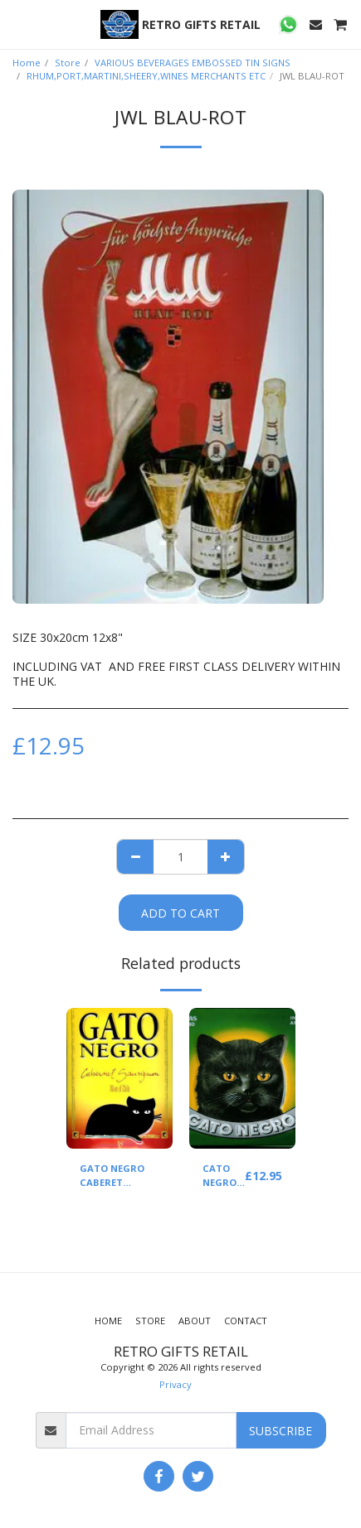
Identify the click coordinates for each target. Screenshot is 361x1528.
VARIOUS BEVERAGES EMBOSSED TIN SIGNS (192, 62)
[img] (119, 1079)
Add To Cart (180, 913)
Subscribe (280, 1431)
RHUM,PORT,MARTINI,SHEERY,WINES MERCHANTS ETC (146, 76)
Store (67, 62)
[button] (18, 24)
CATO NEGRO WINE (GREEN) (221, 1176)
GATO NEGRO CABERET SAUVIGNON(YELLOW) (131, 1176)
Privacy (175, 1384)
